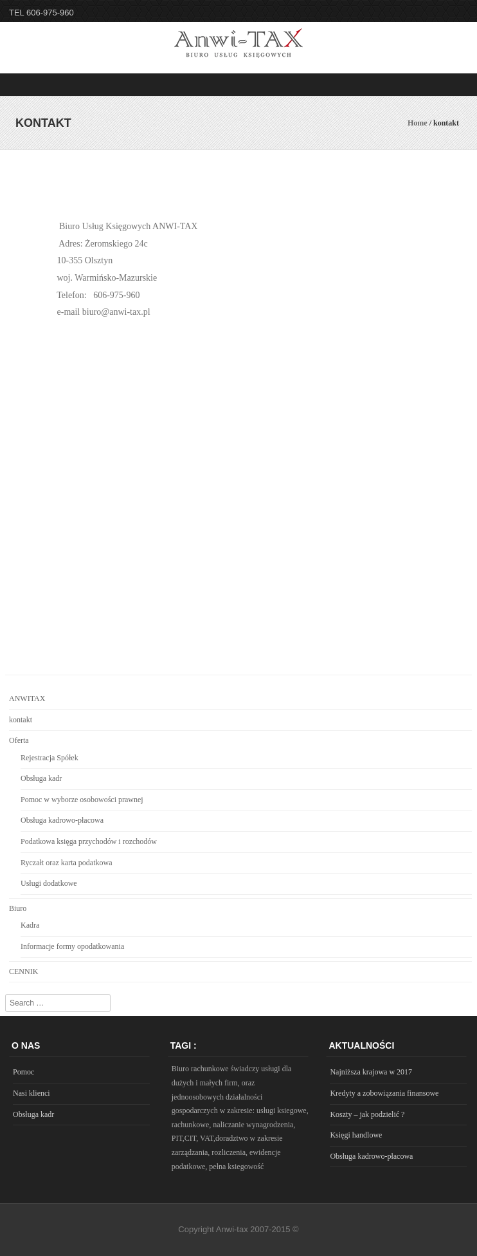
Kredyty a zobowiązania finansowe (384, 1093)
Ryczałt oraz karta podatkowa (66, 862)
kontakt (20, 719)
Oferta (19, 740)
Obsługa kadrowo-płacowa (62, 820)
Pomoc (23, 1071)
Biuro (17, 908)
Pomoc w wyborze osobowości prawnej (82, 799)
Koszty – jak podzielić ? (367, 1114)
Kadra (30, 925)
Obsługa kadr (41, 778)
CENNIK (23, 971)
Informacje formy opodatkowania (72, 946)
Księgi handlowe (356, 1134)
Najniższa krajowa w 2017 (371, 1071)
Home (418, 122)
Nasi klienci (31, 1093)
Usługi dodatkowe (49, 883)
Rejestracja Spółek (49, 757)
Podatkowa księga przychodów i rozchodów (89, 841)
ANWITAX (27, 698)
